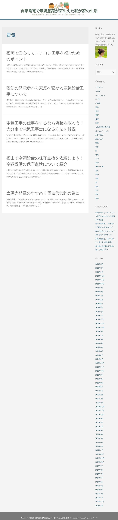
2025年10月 (100, 284)
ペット (98, 99)
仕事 (97, 111)
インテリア (99, 88)
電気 (97, 192)
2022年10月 (100, 412)
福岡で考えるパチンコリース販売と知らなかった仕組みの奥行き (104, 214)
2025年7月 (99, 296)
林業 (97, 154)
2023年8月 (99, 377)
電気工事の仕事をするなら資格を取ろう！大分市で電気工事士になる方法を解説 (43, 129)
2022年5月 (99, 432)
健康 (97, 119)
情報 (97, 142)
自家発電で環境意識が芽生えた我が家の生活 (59, 11)
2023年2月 (99, 400)
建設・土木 (99, 138)
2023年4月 (99, 393)
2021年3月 (99, 486)
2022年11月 (100, 408)
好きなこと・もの (102, 130)
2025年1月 (99, 315)
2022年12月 (100, 404)
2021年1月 (99, 494)
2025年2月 (99, 311)
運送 (97, 189)
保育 (97, 115)
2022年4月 (99, 435)
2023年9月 (99, 373)
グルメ (98, 92)
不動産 (98, 103)
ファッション (100, 95)
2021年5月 (99, 478)
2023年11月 (100, 366)
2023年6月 (99, 385)
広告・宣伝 (99, 134)
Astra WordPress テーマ (88, 514)
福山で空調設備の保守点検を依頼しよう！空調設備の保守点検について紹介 (43, 170)
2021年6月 (99, 474)
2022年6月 (99, 428)
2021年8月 (99, 466)
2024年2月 (99, 354)
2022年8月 (99, 420)
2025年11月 (100, 280)
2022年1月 (99, 447)
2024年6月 (99, 338)
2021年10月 (100, 459)
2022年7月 (99, 424)
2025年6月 (99, 300)
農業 (97, 185)
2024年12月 (100, 319)
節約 (97, 173)
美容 (97, 177)
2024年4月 (99, 346)
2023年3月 (99, 397)
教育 (97, 146)
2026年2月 (99, 269)
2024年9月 (99, 331)
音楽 (97, 196)
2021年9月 (99, 463)
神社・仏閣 (99, 165)
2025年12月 (100, 276)
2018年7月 (99, 501)
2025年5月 (99, 303)
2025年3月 (99, 307)
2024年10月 (100, 327)
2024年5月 (99, 342)
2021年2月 (99, 490)
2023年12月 (100, 362)
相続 (97, 161)
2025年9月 (99, 288)
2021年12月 (100, 451)
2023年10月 (100, 369)
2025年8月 (99, 292)
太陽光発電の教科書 (103, 126)
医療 (97, 123)
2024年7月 (99, 334)
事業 (97, 107)
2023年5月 (99, 389)
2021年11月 (100, 455)
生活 (97, 158)
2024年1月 (99, 358)
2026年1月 (99, 272)
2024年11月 (100, 323)
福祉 (97, 169)
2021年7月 (99, 470)
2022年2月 (99, 443)
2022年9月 (99, 416)
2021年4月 (99, 482)
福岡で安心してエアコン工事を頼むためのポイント (104, 232)
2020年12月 (100, 498)
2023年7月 (99, 381)
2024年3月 (99, 350)
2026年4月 (99, 265)
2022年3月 (99, 439)
